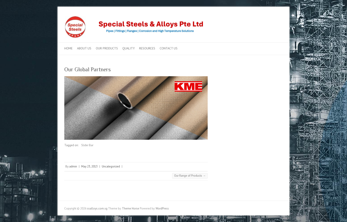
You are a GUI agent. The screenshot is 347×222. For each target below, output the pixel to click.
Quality (128, 48)
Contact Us (169, 48)
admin (73, 166)
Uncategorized (111, 166)
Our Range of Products (190, 176)
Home (68, 48)
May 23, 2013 (89, 166)
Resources (147, 48)
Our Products (107, 48)
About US (84, 48)
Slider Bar (87, 145)
